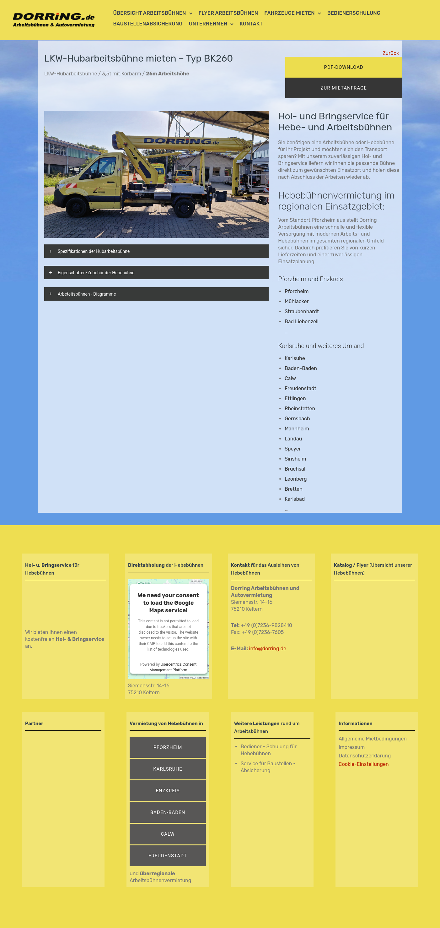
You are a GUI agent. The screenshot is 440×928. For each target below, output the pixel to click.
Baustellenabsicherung (148, 24)
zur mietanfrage (343, 88)
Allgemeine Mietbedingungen (373, 739)
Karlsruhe (167, 769)
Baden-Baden (301, 368)
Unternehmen (208, 24)
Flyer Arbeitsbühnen (228, 13)
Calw (168, 834)
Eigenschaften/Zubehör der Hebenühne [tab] (96, 272)
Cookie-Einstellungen (364, 764)
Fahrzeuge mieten (289, 13)
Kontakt (251, 24)
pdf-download (343, 67)
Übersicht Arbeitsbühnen (149, 13)
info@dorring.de (267, 649)
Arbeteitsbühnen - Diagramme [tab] (87, 294)
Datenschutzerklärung (365, 756)
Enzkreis (168, 791)
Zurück (391, 53)
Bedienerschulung (353, 13)
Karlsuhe (295, 358)
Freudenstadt (167, 856)
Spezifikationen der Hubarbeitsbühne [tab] (94, 251)
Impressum (352, 747)
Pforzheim (292, 279)
